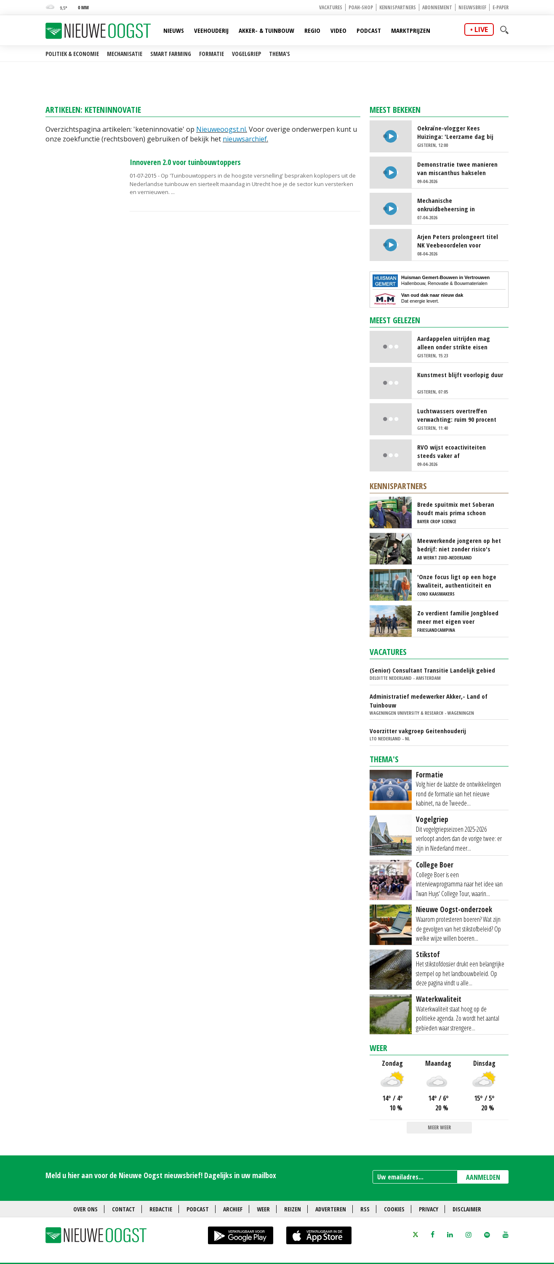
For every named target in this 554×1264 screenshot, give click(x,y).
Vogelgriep (246, 54)
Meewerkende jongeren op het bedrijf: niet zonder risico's (459, 544)
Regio (312, 30)
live (481, 29)
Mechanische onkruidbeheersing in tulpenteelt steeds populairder (459, 204)
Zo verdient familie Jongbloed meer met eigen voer (457, 617)
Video (338, 30)
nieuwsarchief (245, 139)
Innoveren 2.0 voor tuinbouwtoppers (185, 162)
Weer (378, 1048)
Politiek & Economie (72, 54)
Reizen (292, 1209)
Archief (232, 1209)
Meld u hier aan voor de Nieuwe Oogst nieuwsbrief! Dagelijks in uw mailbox (160, 1175)
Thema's (279, 54)
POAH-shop (361, 7)
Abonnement (437, 7)
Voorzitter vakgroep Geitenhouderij (418, 730)
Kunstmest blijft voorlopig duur (460, 374)
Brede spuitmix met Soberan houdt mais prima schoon (455, 508)
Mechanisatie (124, 54)
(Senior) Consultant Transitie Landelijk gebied (432, 670)
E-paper (501, 7)
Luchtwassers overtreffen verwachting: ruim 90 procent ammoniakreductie (456, 415)
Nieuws (173, 30)
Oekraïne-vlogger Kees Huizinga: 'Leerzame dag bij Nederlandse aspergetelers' (455, 132)
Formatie (211, 54)
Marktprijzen (410, 30)
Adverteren (330, 1209)
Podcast (369, 30)
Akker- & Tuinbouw (266, 30)
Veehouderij (211, 30)
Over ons (85, 1209)
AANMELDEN (483, 1177)
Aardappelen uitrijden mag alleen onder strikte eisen (453, 342)
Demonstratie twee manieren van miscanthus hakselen (457, 168)
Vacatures (330, 7)
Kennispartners (397, 7)
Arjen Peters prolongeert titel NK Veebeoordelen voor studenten (457, 240)
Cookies (394, 1209)
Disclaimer (467, 1209)
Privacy (428, 1209)
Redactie (160, 1209)
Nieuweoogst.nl (221, 129)
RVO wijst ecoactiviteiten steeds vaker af (451, 451)
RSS (365, 1209)
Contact (123, 1209)
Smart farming (170, 54)
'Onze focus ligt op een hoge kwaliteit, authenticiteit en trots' (456, 580)
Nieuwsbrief (472, 7)
